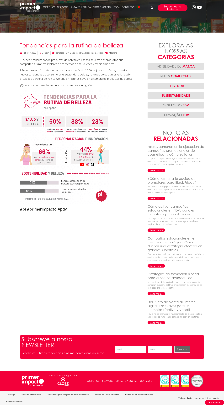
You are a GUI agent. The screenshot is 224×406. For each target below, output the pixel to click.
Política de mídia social (32, 395)
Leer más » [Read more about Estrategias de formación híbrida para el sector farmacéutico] (156, 293)
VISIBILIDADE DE (176, 66)
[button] (152, 8)
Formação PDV (62, 52)
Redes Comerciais (94, 52)
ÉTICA (116, 7)
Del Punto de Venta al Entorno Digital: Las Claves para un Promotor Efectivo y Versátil (172, 306)
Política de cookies (14, 402)
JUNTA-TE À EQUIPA (80, 7)
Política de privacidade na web (141, 395)
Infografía (112, 52)
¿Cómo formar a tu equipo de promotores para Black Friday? (172, 180)
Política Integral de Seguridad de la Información (69, 395)
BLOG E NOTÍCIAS (102, 7)
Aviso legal (11, 395)
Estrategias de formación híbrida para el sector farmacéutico (173, 276)
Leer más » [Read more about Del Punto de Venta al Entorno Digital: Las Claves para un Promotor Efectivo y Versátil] (156, 322)
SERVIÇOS (62, 7)
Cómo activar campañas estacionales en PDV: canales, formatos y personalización (172, 210)
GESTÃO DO (176, 105)
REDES (175, 76)
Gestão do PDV (77, 52)
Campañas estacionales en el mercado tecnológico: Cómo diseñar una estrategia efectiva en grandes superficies (175, 244)
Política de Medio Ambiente (108, 395)
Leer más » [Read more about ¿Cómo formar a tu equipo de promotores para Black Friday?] (156, 198)
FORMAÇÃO (175, 115)
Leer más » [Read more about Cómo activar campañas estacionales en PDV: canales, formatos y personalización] (156, 230)
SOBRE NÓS (49, 7)
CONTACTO (128, 7)
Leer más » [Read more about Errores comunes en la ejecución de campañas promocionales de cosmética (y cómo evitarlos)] (156, 170)
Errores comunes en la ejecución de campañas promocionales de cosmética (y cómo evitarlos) (176, 150)
